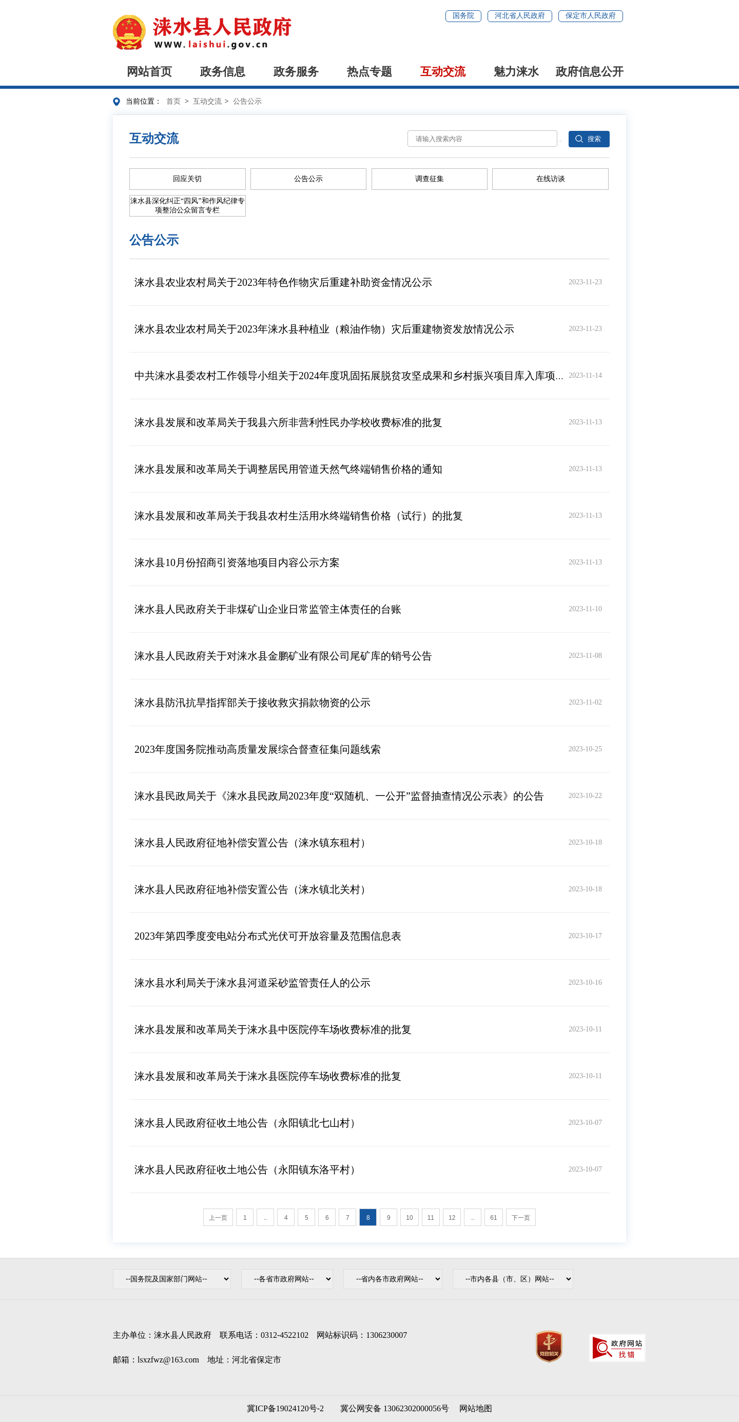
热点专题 (369, 71)
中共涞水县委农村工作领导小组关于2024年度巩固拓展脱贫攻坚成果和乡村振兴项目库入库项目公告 (360, 375)
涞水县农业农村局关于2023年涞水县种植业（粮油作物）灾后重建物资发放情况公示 (324, 329)
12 (452, 1217)
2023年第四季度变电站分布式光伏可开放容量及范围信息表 (267, 936)
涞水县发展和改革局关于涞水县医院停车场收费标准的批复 (267, 1076)
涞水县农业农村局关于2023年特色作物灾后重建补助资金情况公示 (283, 282)
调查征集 (429, 179)
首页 (173, 101)
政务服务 (296, 71)
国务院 (463, 16)
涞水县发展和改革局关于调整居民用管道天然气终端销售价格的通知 (288, 469)
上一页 (218, 1217)
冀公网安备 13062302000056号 (392, 1408)
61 (493, 1217)
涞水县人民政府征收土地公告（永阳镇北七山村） (247, 1122)
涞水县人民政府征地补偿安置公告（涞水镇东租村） (252, 842)
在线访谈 (550, 179)
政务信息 (222, 71)
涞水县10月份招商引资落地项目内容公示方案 (237, 562)
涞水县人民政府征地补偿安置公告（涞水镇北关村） (252, 889)
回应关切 (187, 179)
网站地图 (475, 1408)
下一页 (521, 1217)
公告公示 (247, 101)
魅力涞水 (516, 71)
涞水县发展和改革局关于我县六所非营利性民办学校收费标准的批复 (288, 422)
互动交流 (442, 71)
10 (409, 1217)
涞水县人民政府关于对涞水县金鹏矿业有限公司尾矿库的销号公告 (283, 655)
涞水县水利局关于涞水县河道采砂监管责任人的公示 (252, 982)
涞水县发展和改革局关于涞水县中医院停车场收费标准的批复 (273, 1029)
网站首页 (149, 71)
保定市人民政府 (591, 16)
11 (430, 1217)
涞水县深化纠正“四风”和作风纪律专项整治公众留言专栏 (187, 205)
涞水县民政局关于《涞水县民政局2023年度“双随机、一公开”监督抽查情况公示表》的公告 (339, 796)
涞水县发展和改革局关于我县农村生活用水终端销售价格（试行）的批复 (298, 515)
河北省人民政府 (520, 16)
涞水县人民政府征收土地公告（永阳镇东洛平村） (247, 1169)
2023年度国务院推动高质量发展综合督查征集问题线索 (257, 749)
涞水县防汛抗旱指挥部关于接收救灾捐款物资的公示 (252, 702)
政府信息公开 (590, 71)
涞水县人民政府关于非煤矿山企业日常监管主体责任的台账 (267, 609)
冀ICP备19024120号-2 (285, 1408)
